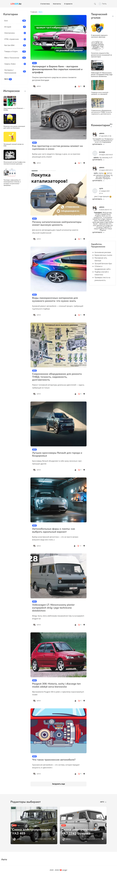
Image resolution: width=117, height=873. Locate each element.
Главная (33, 12)
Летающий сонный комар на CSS (14, 143)
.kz (16, 3)
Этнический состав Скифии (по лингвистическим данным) (14, 161)
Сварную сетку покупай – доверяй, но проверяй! (101, 91)
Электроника (9, 33)
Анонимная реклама (103, 252)
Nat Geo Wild (9, 45)
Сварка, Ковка (9, 64)
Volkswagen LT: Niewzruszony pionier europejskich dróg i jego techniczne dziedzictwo (53, 615)
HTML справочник (11, 39)
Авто (6, 79)
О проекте (68, 4)
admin (39, 86)
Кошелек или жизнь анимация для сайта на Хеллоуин (14, 125)
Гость (103, 4)
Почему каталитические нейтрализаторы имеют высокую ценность (56, 231)
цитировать (100, 142)
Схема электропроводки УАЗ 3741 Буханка (80, 831)
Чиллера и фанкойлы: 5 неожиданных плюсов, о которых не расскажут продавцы (13, 180)
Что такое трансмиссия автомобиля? (53, 767)
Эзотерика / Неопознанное (10, 71)
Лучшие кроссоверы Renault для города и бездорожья (57, 462)
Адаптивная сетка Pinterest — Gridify (14, 107)
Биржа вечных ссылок (103, 255)
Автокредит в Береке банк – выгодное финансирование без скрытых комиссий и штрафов (57, 69)
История (7, 27)
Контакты (57, 4)
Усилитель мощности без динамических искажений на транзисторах (101, 55)
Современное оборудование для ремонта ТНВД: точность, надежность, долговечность (57, 384)
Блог (6, 21)
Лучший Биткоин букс (103, 263)
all (111, 125)
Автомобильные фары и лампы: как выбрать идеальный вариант (53, 538)
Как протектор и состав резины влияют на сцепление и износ (57, 155)
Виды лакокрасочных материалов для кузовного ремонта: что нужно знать (55, 307)
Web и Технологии (11, 58)
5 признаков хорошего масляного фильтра (99, 36)
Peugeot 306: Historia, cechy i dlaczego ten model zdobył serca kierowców (56, 693)
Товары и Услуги (11, 51)
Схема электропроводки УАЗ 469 (31, 831)
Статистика (45, 4)
